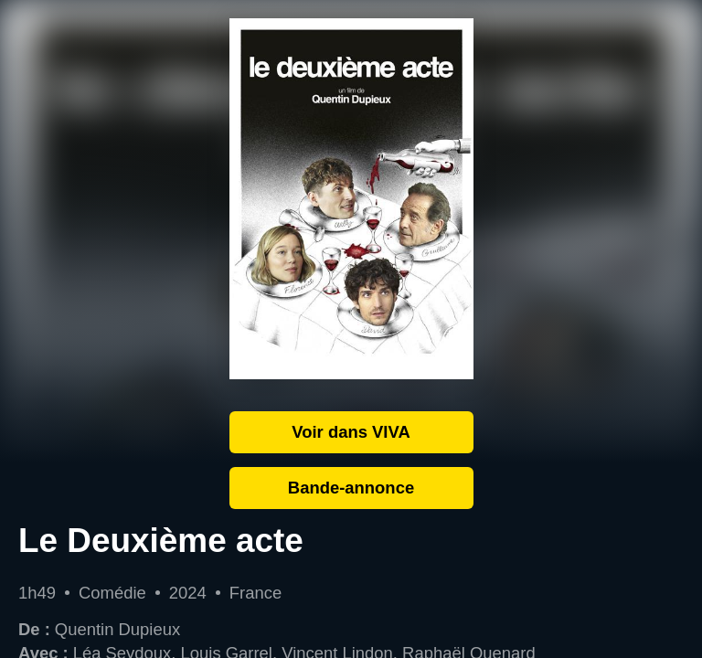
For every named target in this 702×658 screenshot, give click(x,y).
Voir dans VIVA (351, 431)
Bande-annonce (351, 487)
